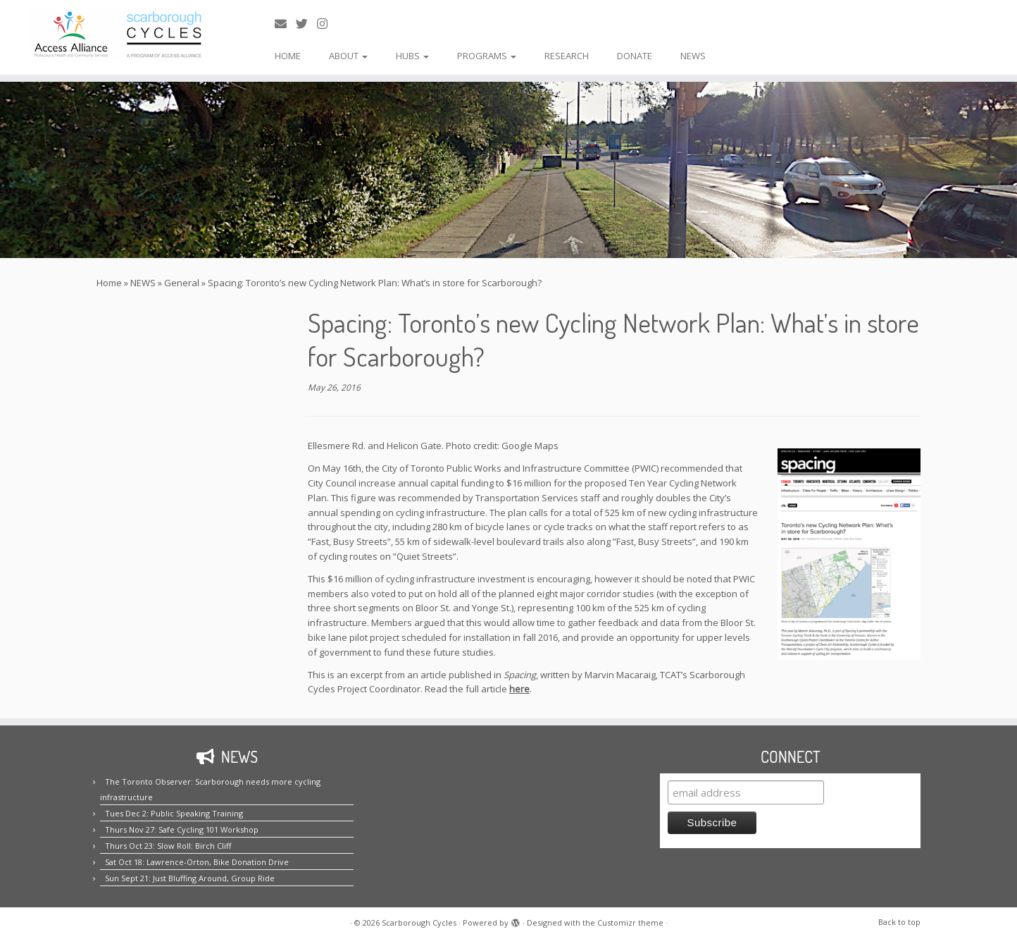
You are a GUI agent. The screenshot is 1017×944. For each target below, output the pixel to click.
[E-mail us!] (285, 24)
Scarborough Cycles (419, 922)
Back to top (899, 922)
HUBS (412, 55)
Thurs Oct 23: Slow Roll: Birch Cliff (168, 845)
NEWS (693, 55)
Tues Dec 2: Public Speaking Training (174, 813)
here (519, 688)
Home (109, 282)
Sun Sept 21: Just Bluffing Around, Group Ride (190, 878)
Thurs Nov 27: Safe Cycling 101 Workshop (181, 829)
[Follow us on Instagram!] (327, 24)
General (181, 282)
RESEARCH (566, 55)
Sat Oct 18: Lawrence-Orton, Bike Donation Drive (197, 862)
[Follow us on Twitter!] (306, 24)
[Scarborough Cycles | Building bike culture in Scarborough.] (117, 34)
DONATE (634, 55)
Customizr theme (630, 922)
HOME (288, 55)
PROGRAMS (486, 55)
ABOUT (348, 55)
